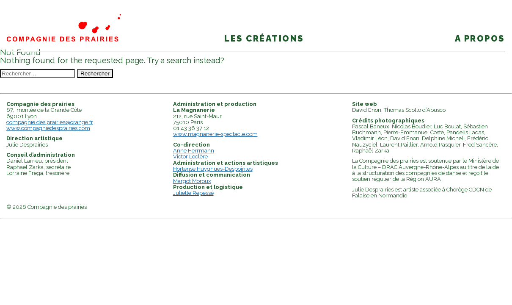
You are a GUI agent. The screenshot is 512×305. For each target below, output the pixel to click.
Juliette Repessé (193, 193)
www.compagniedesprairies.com (48, 128)
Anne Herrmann (193, 150)
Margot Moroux (192, 181)
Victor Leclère (190, 156)
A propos (480, 38)
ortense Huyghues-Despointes (215, 169)
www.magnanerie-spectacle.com (215, 134)
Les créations (264, 38)
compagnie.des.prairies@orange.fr (49, 122)
